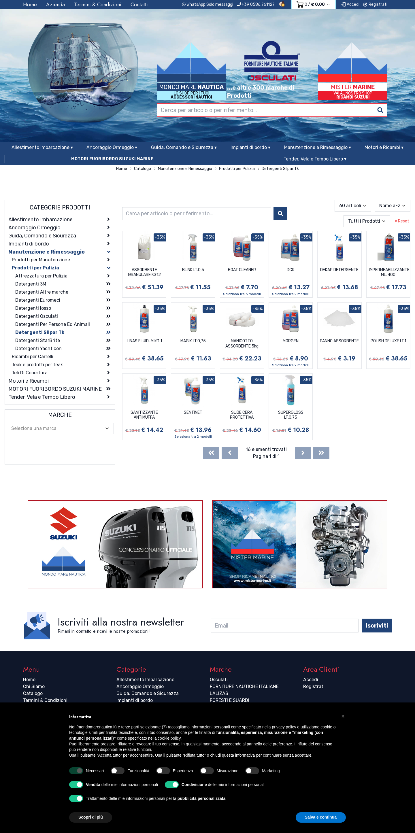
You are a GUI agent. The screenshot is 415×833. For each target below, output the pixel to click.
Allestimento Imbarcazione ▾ (42, 147)
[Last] (321, 453)
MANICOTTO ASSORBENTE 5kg (242, 344)
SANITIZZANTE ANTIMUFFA (144, 415)
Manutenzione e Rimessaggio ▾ (317, 147)
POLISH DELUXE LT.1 (388, 341)
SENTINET (193, 412)
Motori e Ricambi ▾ (384, 147)
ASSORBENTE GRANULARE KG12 (144, 272)
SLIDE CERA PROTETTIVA (242, 415)
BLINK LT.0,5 (193, 269)
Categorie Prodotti (60, 207)
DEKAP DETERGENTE (339, 269)
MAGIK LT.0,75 (193, 341)
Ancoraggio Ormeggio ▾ (111, 147)
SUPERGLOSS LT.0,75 (290, 415)
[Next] (303, 453)
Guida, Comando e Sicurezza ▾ (184, 147)
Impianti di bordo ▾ (250, 147)
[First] (211, 453)
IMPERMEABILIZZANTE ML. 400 (389, 272)
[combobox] (272, 110)
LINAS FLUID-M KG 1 (144, 341)
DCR (291, 269)
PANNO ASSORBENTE (339, 341)
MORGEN (291, 341)
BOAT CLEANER (242, 269)
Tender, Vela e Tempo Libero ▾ (315, 159)
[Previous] (230, 453)
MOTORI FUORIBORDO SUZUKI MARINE (112, 158)
